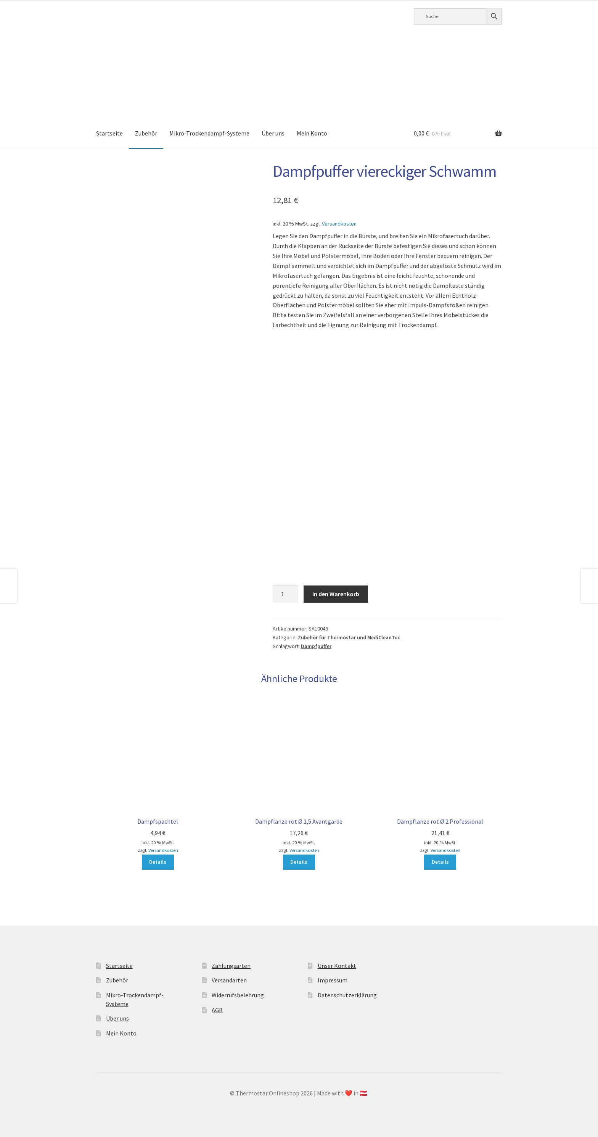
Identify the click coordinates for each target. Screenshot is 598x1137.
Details (157, 861)
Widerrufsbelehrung (238, 995)
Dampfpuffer (316, 646)
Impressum (332, 980)
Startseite (109, 133)
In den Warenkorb (335, 594)
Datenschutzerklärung (347, 995)
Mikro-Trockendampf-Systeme (209, 133)
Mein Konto (312, 133)
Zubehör (146, 133)
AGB (217, 1010)
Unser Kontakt (337, 965)
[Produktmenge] (286, 594)
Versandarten (229, 980)
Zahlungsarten (231, 965)
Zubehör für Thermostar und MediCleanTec (349, 637)
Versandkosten (339, 223)
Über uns (273, 133)
